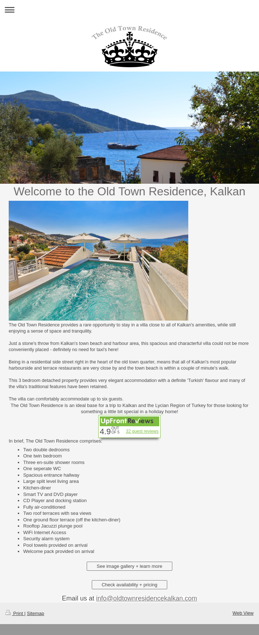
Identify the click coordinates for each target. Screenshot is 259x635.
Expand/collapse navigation (129, 9)
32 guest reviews (142, 431)
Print (14, 613)
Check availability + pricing (129, 584)
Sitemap (35, 613)
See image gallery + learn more (129, 566)
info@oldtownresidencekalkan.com (146, 598)
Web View (243, 613)
